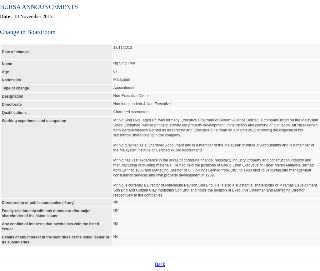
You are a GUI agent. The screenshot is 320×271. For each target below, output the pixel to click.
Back (160, 264)
